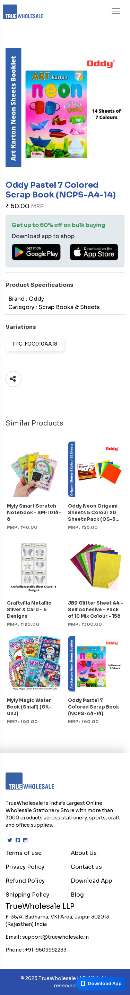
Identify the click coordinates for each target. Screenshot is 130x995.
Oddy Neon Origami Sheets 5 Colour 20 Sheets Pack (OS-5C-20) (95, 513)
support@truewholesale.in (55, 937)
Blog (77, 894)
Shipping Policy (27, 894)
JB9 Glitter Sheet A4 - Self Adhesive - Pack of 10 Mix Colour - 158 (95, 609)
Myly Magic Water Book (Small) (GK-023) (29, 707)
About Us (84, 853)
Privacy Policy (25, 867)
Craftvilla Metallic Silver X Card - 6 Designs (29, 609)
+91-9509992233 (46, 950)
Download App (91, 880)
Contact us (86, 867)
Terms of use (24, 853)
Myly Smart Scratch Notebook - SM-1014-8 (34, 512)
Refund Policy (25, 880)
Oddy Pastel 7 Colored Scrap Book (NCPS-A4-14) (93, 707)
